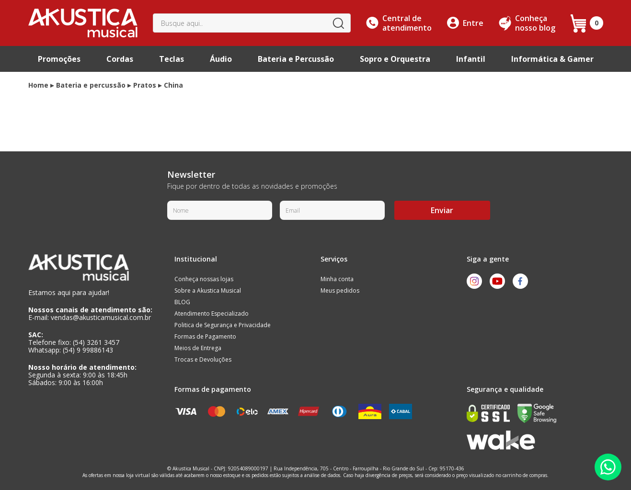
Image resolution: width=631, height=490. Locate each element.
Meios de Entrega (197, 348)
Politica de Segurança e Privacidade (222, 325)
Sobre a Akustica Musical (207, 290)
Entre (473, 23)
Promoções (59, 59)
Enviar (442, 210)
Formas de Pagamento (205, 336)
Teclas (171, 59)
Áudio (221, 59)
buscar (337, 23)
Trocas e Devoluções (202, 359)
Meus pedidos (340, 290)
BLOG (182, 302)
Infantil (470, 59)
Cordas (119, 59)
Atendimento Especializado (211, 313)
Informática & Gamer (552, 59)
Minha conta (337, 279)
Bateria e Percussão (296, 59)
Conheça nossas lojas (203, 279)
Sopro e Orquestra (395, 59)
